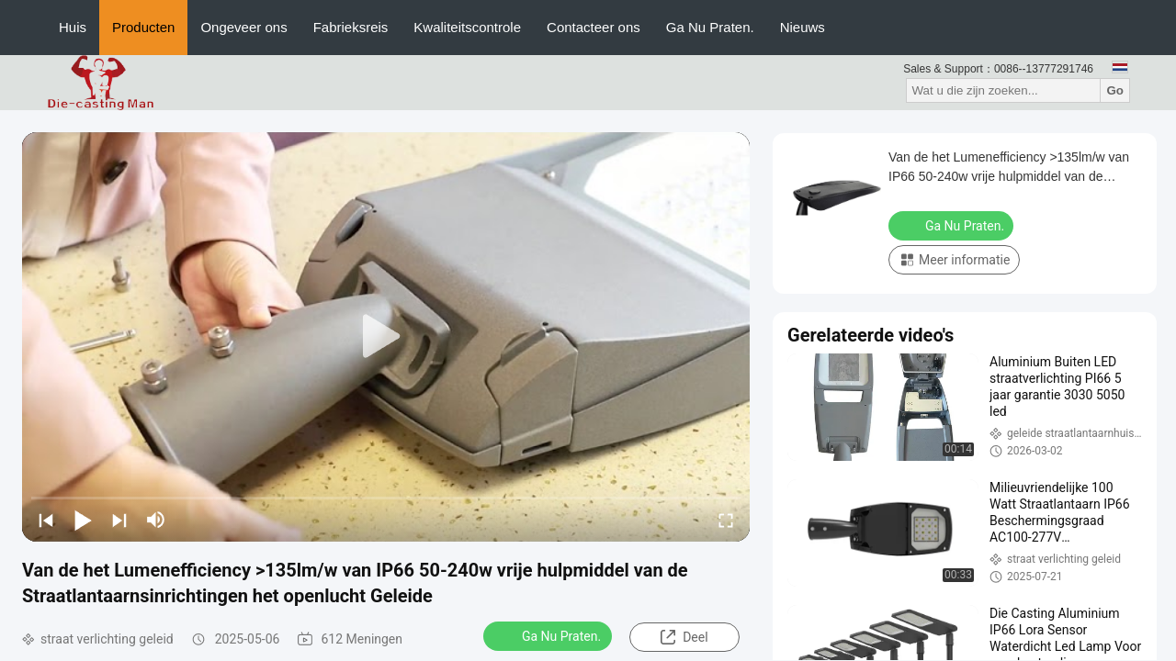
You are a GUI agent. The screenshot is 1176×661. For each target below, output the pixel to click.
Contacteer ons (593, 27)
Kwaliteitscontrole (467, 27)
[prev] (46, 519)
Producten (143, 27)
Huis (72, 27)
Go (1115, 90)
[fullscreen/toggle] (725, 519)
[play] (386, 337)
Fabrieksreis (351, 27)
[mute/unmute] (156, 519)
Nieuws (802, 27)
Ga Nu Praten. (710, 27)
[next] (119, 519)
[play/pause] (82, 519)
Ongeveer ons (243, 27)
